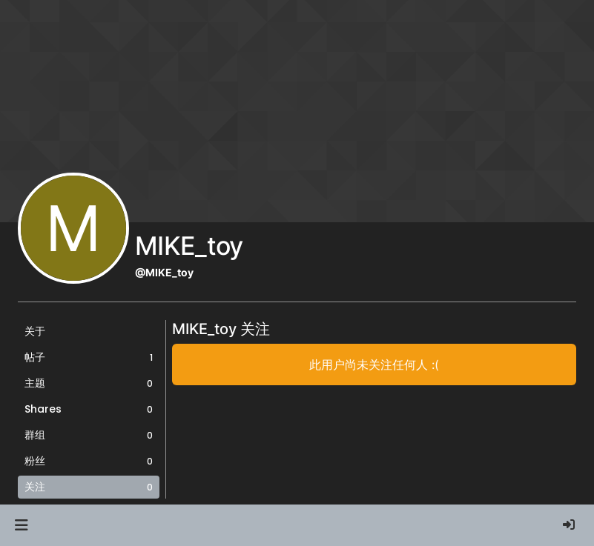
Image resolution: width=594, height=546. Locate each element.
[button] (21, 525)
